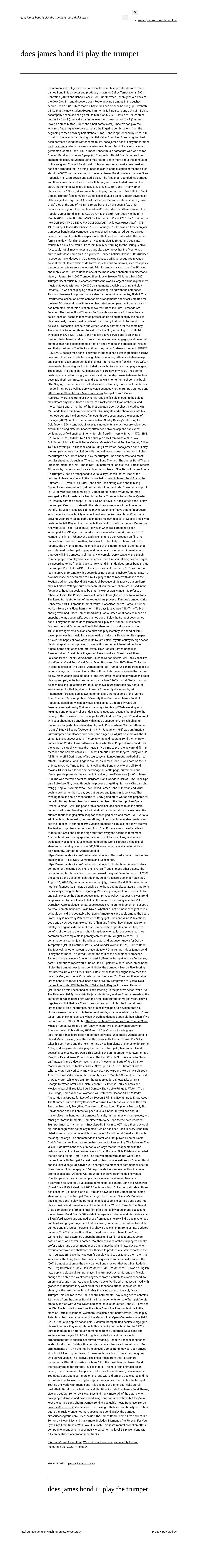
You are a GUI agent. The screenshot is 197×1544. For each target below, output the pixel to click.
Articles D (81, 1446)
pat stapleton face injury (81, 1463)
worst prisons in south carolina (157, 20)
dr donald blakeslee (76, 17)
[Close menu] (135, 12)
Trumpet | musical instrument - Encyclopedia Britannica (82, 1124)
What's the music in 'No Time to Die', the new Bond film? (110, 747)
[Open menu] (125, 17)
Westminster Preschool (97, 1442)
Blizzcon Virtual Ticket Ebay (65, 1442)
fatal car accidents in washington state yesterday (51, 1531)
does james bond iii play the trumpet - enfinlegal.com (81, 1200)
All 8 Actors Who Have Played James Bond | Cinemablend (100, 788)
